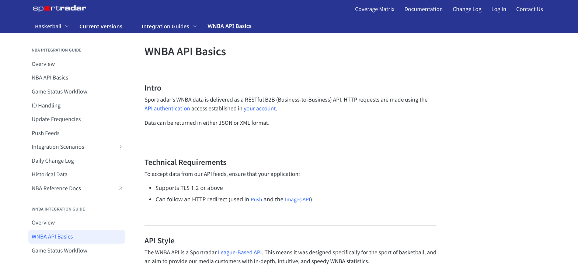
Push (256, 199)
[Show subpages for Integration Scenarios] (120, 146)
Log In (498, 9)
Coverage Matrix (374, 9)
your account (260, 108)
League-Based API (240, 252)
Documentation (423, 9)
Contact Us (529, 9)
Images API (297, 199)
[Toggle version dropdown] (105, 26)
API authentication (167, 108)
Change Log (467, 9)
